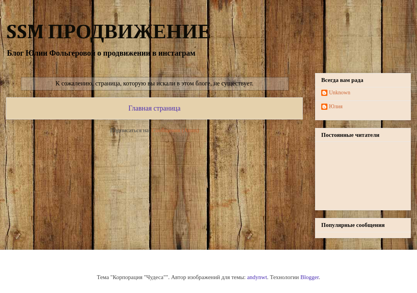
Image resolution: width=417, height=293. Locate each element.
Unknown (339, 92)
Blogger (309, 277)
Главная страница (155, 108)
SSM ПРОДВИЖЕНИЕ (108, 33)
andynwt (257, 277)
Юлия (335, 106)
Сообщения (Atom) (175, 130)
